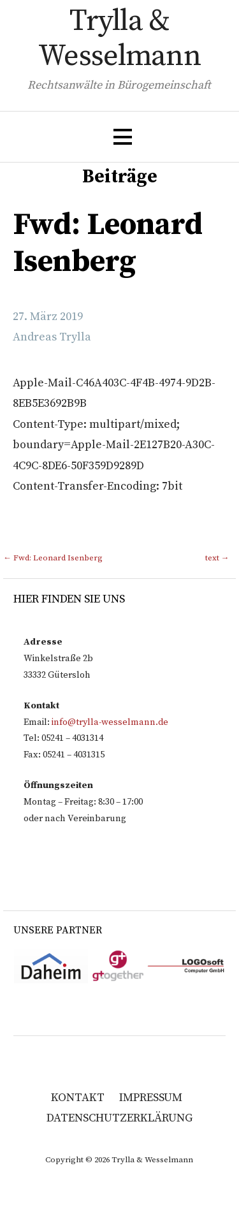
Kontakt (78, 1097)
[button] (122, 137)
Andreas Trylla (52, 337)
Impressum (150, 1097)
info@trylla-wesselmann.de (110, 722)
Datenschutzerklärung (119, 1118)
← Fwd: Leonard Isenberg (53, 558)
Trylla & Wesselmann (119, 39)
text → (217, 558)
